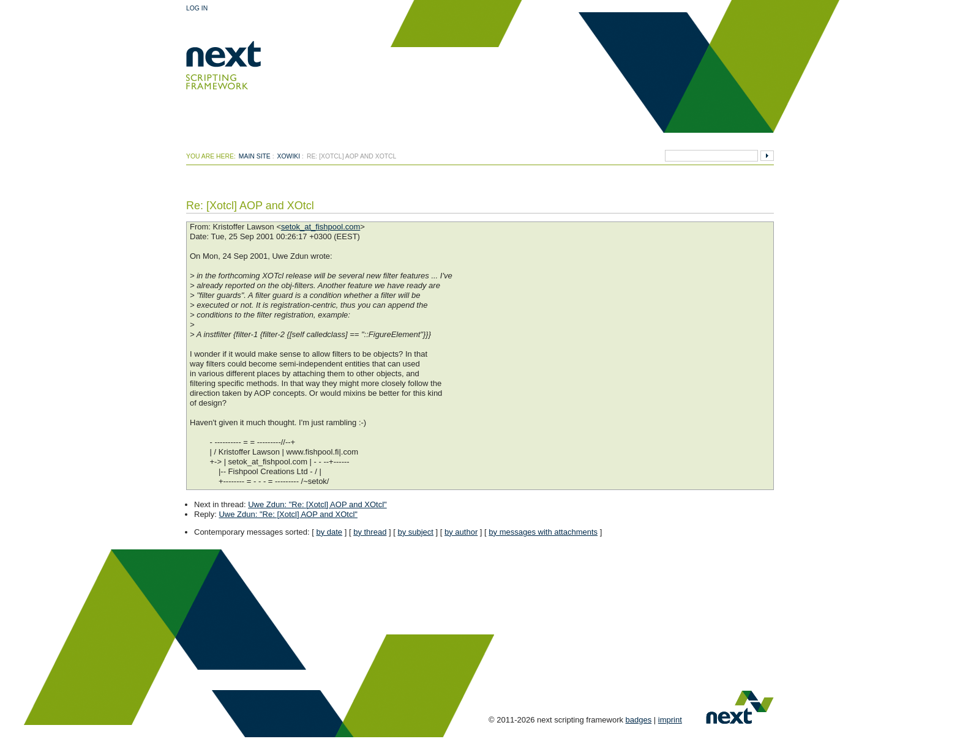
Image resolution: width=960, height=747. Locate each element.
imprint (670, 719)
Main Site (255, 156)
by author (461, 532)
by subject (415, 532)
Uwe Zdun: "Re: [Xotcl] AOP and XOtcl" (317, 504)
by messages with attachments (543, 532)
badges (639, 719)
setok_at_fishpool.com (320, 226)
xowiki (289, 156)
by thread (369, 532)
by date (329, 532)
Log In (197, 8)
